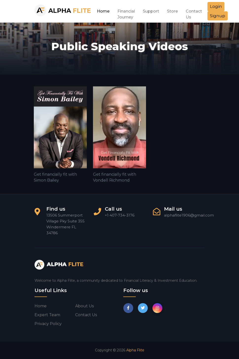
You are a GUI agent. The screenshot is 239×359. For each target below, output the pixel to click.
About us (84, 306)
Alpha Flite (135, 350)
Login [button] (216, 6)
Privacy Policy (48, 323)
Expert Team (47, 314)
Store (172, 11)
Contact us (86, 314)
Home (103, 11)
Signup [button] (217, 15)
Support (151, 11)
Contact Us (194, 12)
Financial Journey (126, 12)
